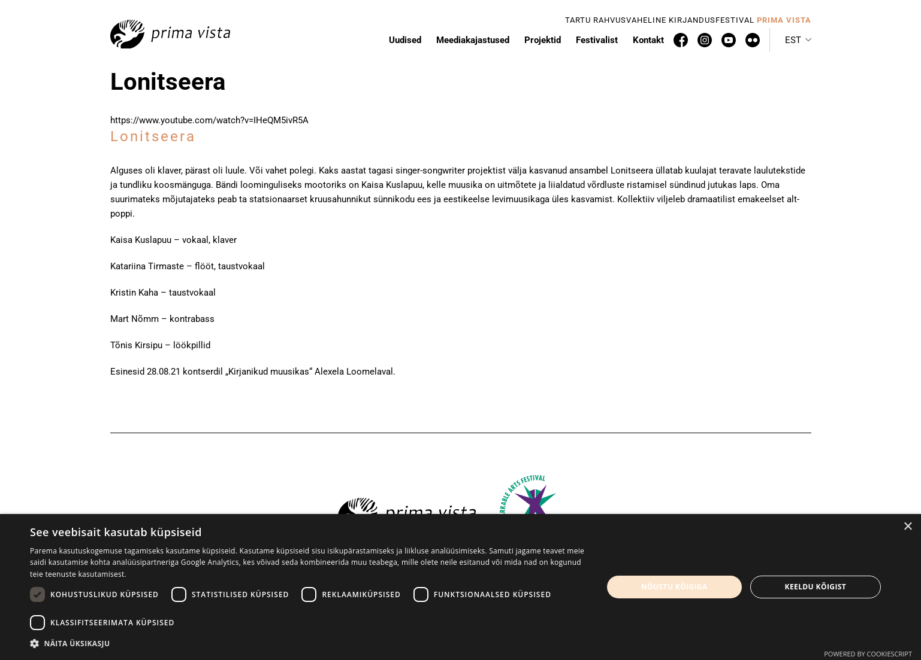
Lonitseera (153, 136)
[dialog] (460, 587)
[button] (798, 40)
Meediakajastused (472, 40)
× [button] (907, 526)
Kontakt (648, 40)
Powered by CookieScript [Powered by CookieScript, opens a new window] (868, 653)
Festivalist (597, 40)
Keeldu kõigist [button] (816, 587)
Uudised (405, 40)
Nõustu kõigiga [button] (674, 587)
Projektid (542, 40)
